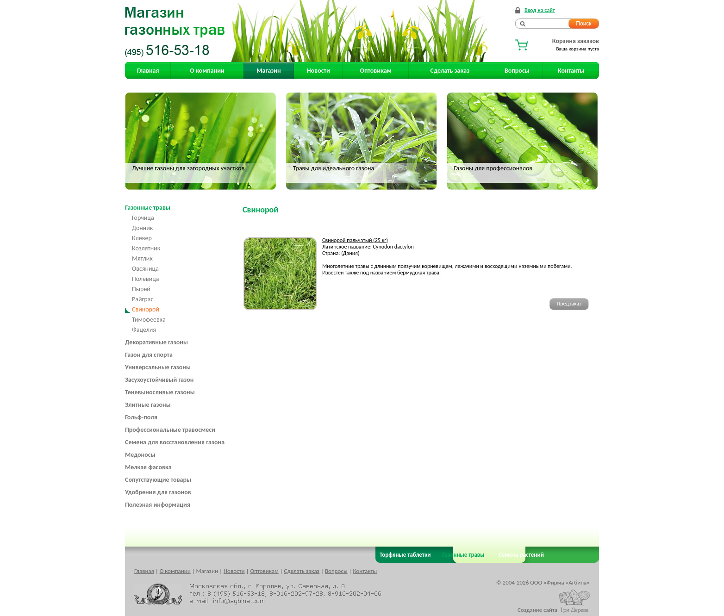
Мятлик (142, 258)
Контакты (571, 71)
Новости (318, 71)
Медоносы (140, 455)
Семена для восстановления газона (175, 442)
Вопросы (517, 71)
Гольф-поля (141, 417)
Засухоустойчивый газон (159, 380)
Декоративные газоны (156, 342)
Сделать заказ (450, 71)
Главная (148, 71)
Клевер (142, 238)
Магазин (268, 71)
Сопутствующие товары (158, 480)
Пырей (141, 289)
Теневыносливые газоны (160, 392)
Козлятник (146, 248)
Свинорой (145, 309)
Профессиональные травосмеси (170, 430)
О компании (207, 71)
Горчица (143, 218)
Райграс (142, 299)
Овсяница (145, 269)
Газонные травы (147, 208)
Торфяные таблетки (405, 554)
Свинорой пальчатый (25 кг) (355, 240)
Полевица (145, 279)
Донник (142, 228)
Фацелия (144, 330)
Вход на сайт (539, 10)
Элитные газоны (148, 405)
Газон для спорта (149, 355)
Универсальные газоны (158, 367)
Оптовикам (376, 71)
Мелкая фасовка (148, 467)
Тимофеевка (149, 320)
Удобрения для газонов (158, 492)
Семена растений (519, 554)
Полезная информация (157, 505)
